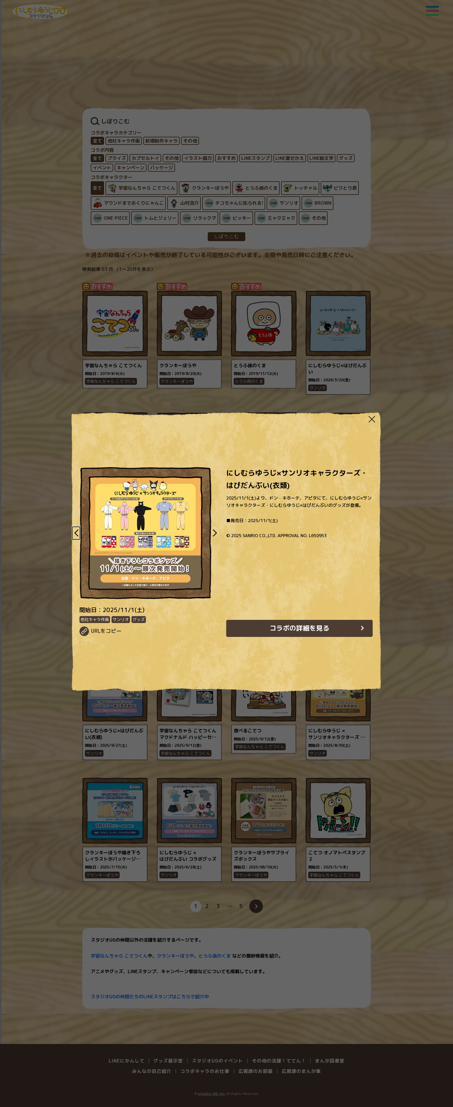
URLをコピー (106, 631)
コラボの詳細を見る (299, 628)
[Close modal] (371, 419)
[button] (76, 533)
